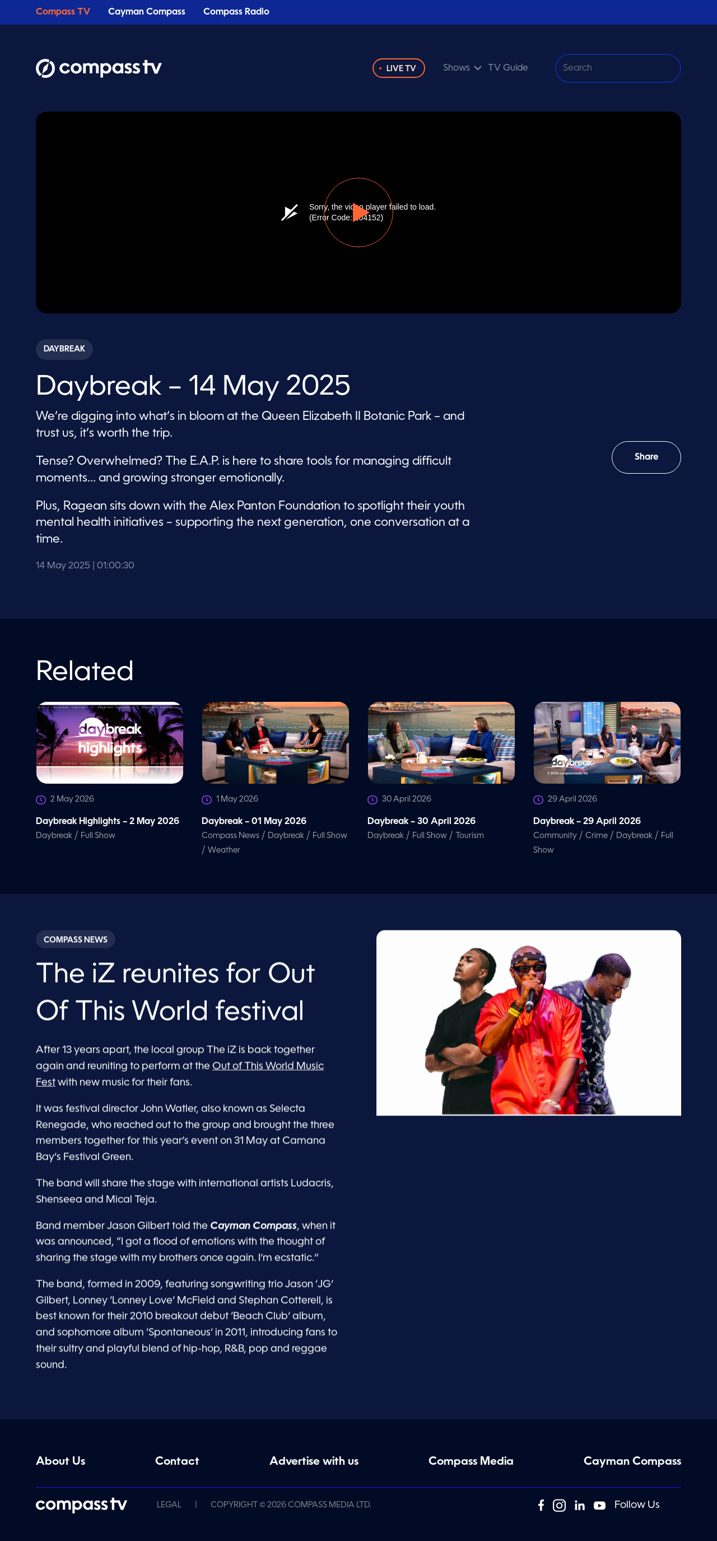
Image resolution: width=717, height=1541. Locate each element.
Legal (169, 1505)
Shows (456, 68)
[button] (358, 212)
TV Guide (508, 68)
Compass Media (471, 1462)
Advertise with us (313, 1462)
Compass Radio (236, 12)
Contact (177, 1462)
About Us (60, 1462)
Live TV (401, 69)
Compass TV (63, 12)
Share (654, 463)
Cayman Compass (146, 12)
